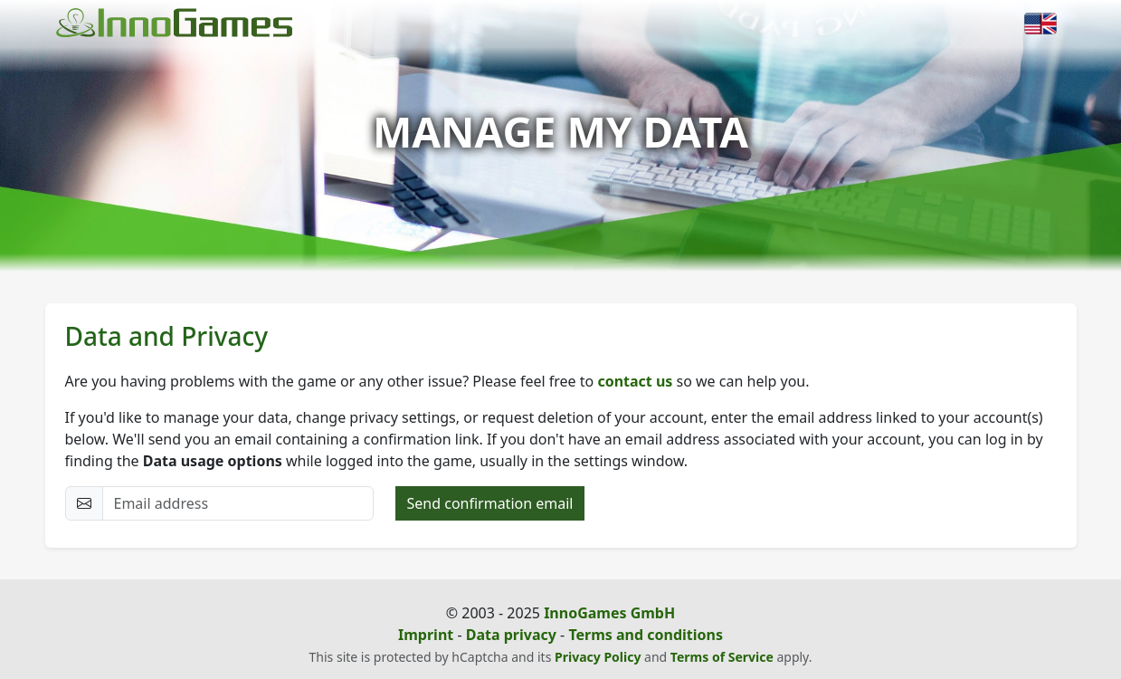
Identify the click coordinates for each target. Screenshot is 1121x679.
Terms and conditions (645, 635)
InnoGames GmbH (609, 613)
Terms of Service (722, 656)
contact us (634, 381)
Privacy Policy (598, 656)
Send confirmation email (490, 503)
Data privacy (511, 635)
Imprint (425, 635)
